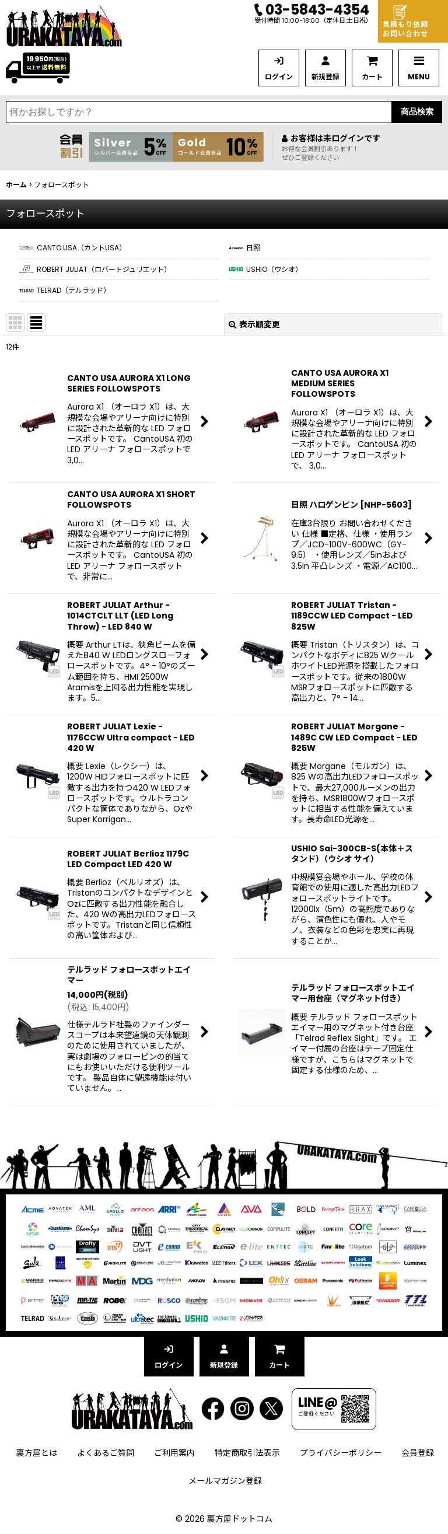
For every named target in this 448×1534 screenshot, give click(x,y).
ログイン (279, 77)
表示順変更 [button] (254, 324)
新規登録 (326, 77)
